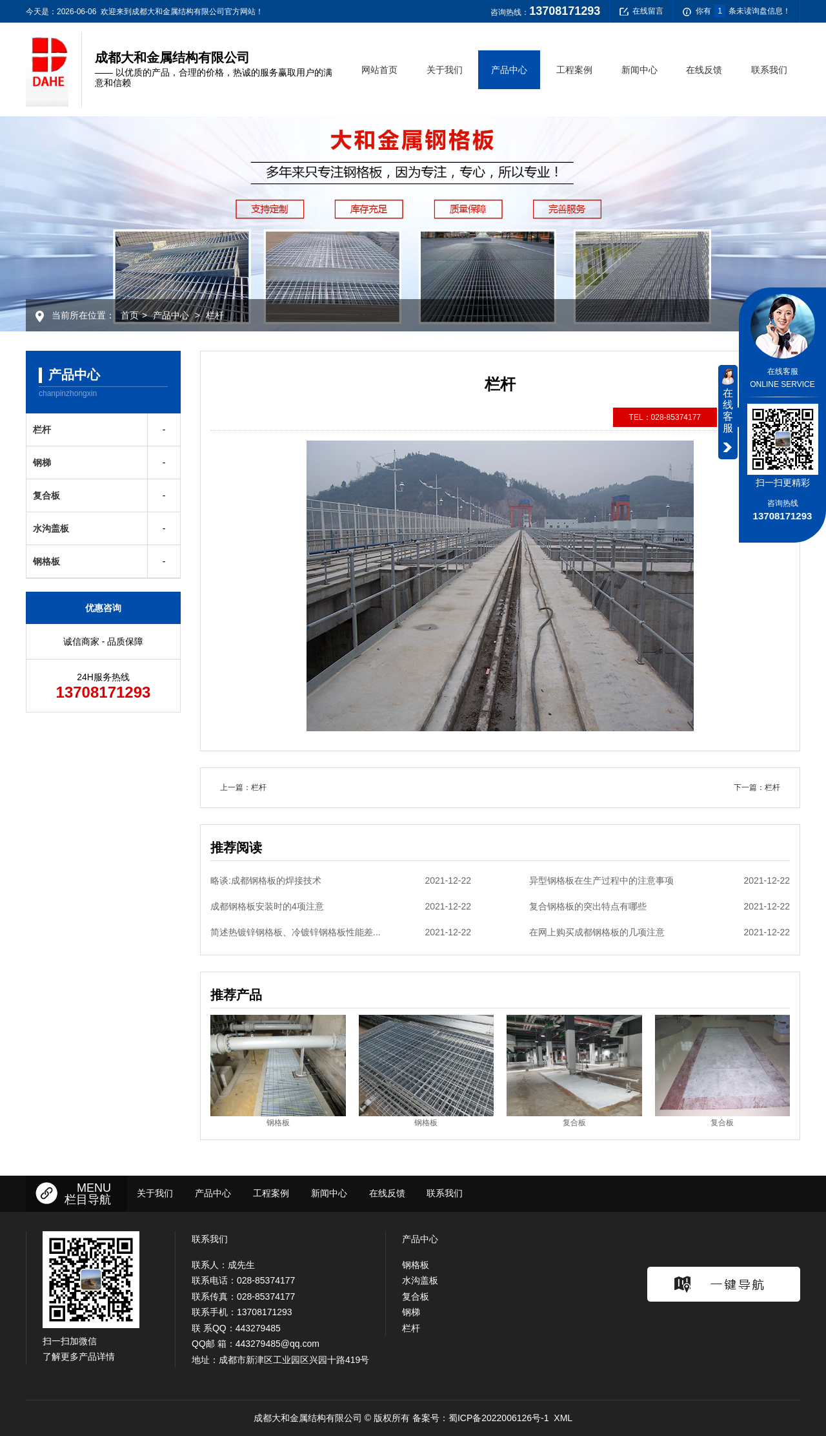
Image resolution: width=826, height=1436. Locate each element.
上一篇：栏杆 (243, 787)
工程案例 (574, 70)
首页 (130, 315)
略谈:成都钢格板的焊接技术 (340, 880)
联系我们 (769, 70)
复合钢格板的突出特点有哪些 (659, 906)
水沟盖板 (51, 528)
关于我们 (445, 70)
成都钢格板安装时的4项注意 (340, 906)
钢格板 (46, 561)
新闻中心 (639, 70)
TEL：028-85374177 (665, 417)
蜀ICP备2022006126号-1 (498, 1418)
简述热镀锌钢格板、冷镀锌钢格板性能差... (340, 932)
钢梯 (42, 462)
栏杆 (215, 315)
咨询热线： (545, 11)
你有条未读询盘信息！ (737, 11)
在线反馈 (704, 70)
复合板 (46, 495)
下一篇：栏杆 (757, 787)
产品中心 (509, 70)
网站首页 (379, 70)
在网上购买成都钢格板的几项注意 (659, 932)
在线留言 (641, 11)
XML (563, 1418)
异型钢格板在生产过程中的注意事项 (659, 880)
